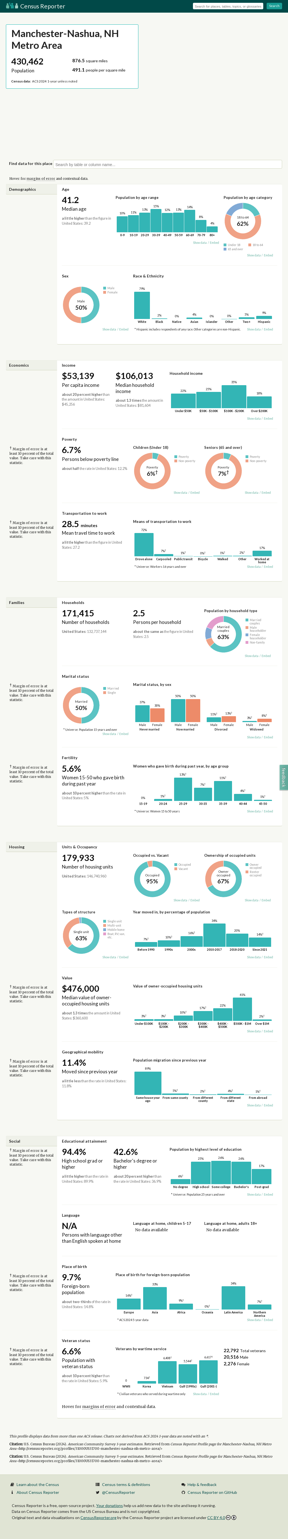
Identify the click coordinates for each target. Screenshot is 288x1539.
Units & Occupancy (79, 846)
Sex (65, 276)
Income (68, 365)
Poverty (69, 439)
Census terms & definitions (126, 1484)
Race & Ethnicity (148, 276)
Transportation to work (84, 513)
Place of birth (74, 1266)
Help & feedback (202, 1484)
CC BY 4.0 (221, 1517)
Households (73, 602)
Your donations (109, 1505)
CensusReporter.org (98, 1517)
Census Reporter (35, 6)
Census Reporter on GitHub (212, 1492)
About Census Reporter (38, 1492)
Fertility (69, 757)
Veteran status (76, 1340)
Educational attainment (84, 1141)
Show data (200, 242)
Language (71, 1215)
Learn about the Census (38, 1484)
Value (67, 977)
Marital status (75, 676)
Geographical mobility (82, 1051)
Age (65, 189)
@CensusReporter (118, 1492)
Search (274, 6)
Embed (214, 242)
